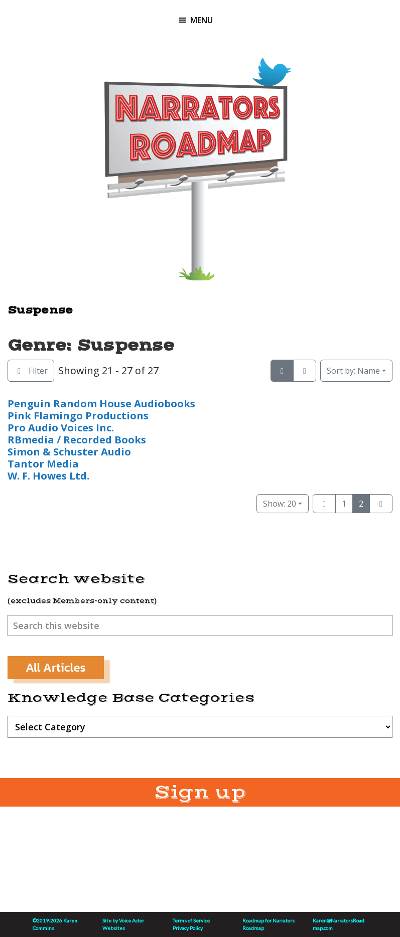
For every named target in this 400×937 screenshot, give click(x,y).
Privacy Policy (188, 928)
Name (353, 370)
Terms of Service (191, 920)
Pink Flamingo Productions (78, 415)
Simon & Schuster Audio (69, 451)
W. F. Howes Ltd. (48, 476)
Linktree (243, 65)
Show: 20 (279, 503)
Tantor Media (43, 464)
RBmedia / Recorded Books (77, 439)
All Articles (56, 667)
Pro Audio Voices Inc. (61, 427)
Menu (201, 20)
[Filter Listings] (31, 371)
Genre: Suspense (91, 345)
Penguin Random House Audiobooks (101, 403)
